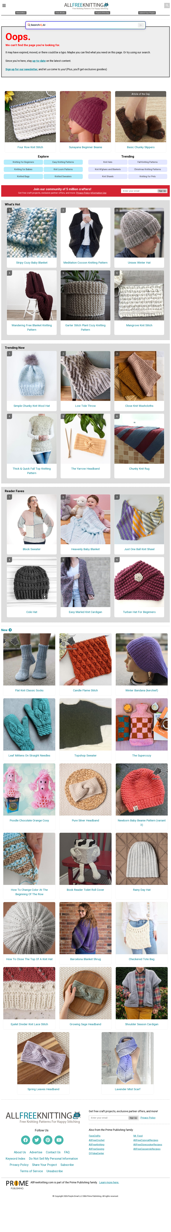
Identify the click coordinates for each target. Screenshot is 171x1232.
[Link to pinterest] (47, 1147)
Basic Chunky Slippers (141, 154)
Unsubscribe (55, 1178)
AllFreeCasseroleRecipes (146, 1156)
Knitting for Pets (148, 184)
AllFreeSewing (96, 1156)
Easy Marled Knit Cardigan (85, 619)
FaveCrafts (94, 1143)
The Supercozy (141, 763)
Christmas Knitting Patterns (147, 177)
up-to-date (39, 68)
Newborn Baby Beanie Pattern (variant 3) (142, 830)
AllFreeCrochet (96, 1147)
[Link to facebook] (25, 1147)
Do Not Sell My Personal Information (53, 1166)
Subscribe (67, 1172)
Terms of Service (31, 1178)
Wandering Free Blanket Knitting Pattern (32, 335)
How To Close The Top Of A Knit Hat (29, 966)
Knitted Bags (23, 184)
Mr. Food (138, 1143)
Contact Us (53, 1160)
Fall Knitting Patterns (148, 169)
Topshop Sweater (85, 763)
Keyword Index (15, 1166)
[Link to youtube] (59, 1147)
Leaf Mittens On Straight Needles (29, 763)
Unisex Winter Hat (139, 270)
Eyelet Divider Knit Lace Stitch (29, 1032)
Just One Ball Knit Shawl (139, 556)
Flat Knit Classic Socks (29, 698)
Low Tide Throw (85, 413)
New (6, 637)
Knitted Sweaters (63, 184)
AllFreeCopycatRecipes (145, 1147)
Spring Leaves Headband (43, 1096)
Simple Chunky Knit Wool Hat (32, 413)
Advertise (36, 1160)
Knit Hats (107, 169)
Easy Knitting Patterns (63, 169)
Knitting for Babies (23, 177)
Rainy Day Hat (142, 897)
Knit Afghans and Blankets (108, 177)
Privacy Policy (83, 200)
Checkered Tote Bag (141, 966)
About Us (20, 1160)
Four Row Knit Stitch (30, 154)
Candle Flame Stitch (85, 698)
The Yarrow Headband (85, 476)
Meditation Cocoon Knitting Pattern (85, 270)
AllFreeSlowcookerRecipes (147, 1152)
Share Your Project (44, 1172)
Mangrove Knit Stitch (139, 333)
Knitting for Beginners (23, 169)
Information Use (98, 200)
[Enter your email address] (108, 1125)
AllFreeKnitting (96, 1152)
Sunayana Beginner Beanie (85, 154)
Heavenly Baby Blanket (85, 556)
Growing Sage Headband (85, 1032)
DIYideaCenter (96, 1160)
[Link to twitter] (36, 1147)
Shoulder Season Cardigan (141, 1032)
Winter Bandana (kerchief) (141, 698)
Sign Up (162, 198)
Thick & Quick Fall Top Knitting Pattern (32, 478)
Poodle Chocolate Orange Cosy (29, 828)
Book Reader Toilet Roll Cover (85, 897)
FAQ (67, 1160)
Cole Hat (31, 619)
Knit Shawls (107, 184)
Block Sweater (32, 556)
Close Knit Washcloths (139, 413)
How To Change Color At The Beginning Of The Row (29, 899)
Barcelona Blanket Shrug (85, 966)
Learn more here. (109, 1190)
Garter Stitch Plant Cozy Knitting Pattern (85, 335)
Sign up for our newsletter (21, 76)
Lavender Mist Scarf (127, 1096)
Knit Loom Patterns (63, 177)
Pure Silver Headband (85, 828)
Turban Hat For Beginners (139, 619)
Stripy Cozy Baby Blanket (31, 270)
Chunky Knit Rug (139, 476)
